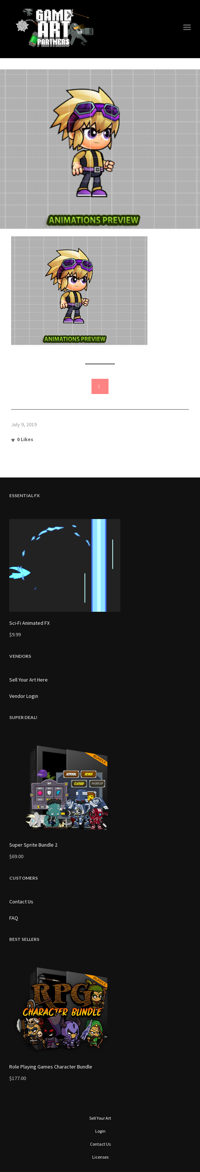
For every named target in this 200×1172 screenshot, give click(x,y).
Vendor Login (23, 696)
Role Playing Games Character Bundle (50, 1066)
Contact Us (21, 901)
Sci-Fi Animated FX (29, 623)
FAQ (13, 918)
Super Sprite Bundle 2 (33, 844)
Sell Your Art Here (28, 679)
